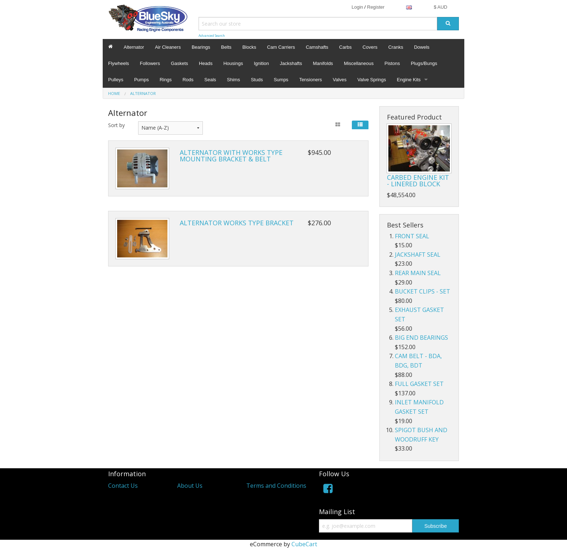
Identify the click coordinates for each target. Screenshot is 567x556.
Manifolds (323, 63)
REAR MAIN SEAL (418, 273)
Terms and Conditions (276, 486)
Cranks (395, 47)
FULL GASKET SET (419, 384)
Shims (233, 79)
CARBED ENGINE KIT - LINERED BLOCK (418, 180)
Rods (188, 79)
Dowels (422, 47)
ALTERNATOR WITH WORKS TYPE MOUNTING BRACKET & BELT (231, 155)
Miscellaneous (359, 63)
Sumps (281, 79)
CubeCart (304, 544)
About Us (189, 486)
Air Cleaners (168, 47)
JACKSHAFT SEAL (417, 255)
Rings (165, 79)
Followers (150, 63)
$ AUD (440, 7)
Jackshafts (291, 63)
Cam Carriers (281, 47)
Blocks (249, 47)
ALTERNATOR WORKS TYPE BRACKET (237, 222)
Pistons (392, 63)
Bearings (201, 47)
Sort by (116, 125)
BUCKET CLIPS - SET (422, 291)
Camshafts (317, 47)
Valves (339, 79)
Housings (233, 63)
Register (375, 7)
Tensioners (310, 79)
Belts (226, 47)
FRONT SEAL (412, 236)
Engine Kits (409, 79)
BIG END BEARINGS (421, 338)
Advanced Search (212, 35)
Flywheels (118, 63)
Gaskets (179, 63)
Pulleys (115, 79)
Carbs (345, 47)
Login (357, 7)
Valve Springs (371, 79)
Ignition (261, 63)
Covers (370, 47)
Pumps (141, 79)
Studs (257, 79)
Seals (210, 79)
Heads (206, 63)
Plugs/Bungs (424, 63)
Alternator (134, 47)
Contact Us (123, 486)
